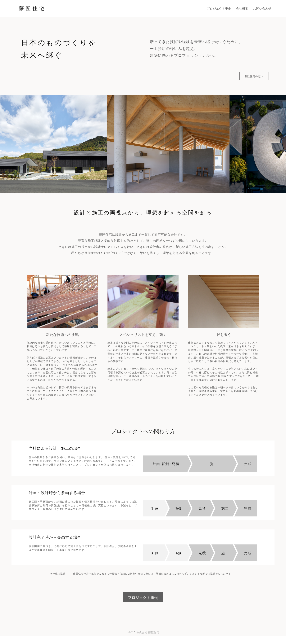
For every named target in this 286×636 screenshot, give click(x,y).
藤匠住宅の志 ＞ (254, 76)
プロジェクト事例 (143, 597)
